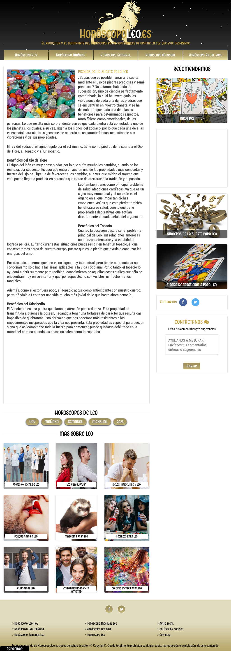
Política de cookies (170, 629)
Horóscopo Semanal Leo (28, 635)
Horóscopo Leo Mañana (28, 629)
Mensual (161, 55)
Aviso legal (165, 623)
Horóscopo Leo (95, 635)
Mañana (70, 55)
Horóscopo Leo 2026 (98, 629)
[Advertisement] (42, 210)
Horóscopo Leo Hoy (25, 623)
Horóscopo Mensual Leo (101, 623)
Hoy (26, 55)
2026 (205, 55)
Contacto (164, 635)
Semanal (116, 55)
